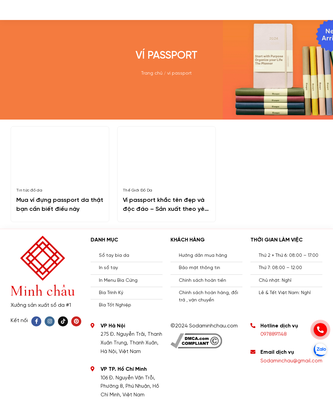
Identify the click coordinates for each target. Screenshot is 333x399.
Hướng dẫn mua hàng (203, 255)
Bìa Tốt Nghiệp (115, 305)
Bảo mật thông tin (199, 267)
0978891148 (273, 334)
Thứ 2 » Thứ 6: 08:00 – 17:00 (288, 255)
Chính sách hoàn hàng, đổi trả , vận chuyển (208, 296)
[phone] (320, 329)
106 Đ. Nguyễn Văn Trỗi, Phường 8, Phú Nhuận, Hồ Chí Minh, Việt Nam (130, 386)
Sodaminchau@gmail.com (291, 361)
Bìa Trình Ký (111, 292)
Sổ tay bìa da (114, 255)
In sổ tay (108, 267)
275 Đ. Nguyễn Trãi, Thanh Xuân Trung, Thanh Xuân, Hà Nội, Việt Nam (131, 343)
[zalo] (320, 349)
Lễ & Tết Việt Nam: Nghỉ (285, 292)
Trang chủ (152, 73)
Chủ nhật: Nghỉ (275, 280)
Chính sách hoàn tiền (202, 280)
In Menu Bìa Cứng (118, 280)
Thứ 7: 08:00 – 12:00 (280, 267)
